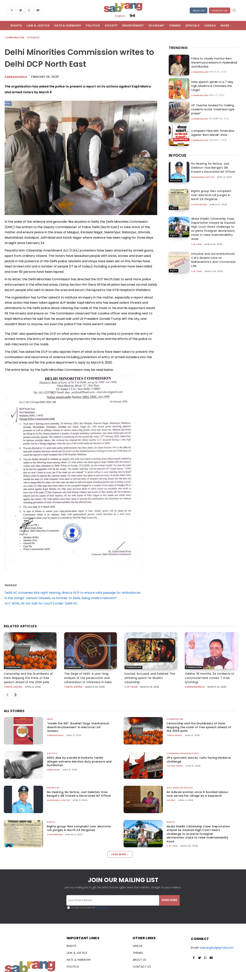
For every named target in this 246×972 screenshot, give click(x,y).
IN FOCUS (177, 155)
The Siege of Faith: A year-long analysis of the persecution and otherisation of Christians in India (88, 678)
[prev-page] (7, 695)
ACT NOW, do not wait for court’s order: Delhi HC (41, 603)
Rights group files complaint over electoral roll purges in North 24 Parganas (211, 195)
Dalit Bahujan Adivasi (180, 787)
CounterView (199, 204)
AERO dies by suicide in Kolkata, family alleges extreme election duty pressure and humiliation (79, 761)
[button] (234, 10)
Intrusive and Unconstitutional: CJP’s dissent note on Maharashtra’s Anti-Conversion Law (213, 260)
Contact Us (219, 10)
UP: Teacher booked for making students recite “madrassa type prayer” (212, 109)
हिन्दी (132, 16)
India (50, 719)
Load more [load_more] (119, 854)
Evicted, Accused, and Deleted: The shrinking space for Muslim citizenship (150, 678)
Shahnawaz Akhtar (202, 177)
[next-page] (15, 695)
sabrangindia (195, 686)
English (120, 16)
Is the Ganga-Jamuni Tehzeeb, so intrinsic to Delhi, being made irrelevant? (61, 598)
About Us (198, 10)
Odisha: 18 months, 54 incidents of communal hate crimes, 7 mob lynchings (209, 678)
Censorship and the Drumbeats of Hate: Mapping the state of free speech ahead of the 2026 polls (28, 678)
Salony (171, 800)
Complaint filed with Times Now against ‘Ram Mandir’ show (212, 133)
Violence (33, 38)
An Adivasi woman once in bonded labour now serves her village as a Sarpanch (197, 794)
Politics (52, 753)
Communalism (14, 38)
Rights (173, 208)
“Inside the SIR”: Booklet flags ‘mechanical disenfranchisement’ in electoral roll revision (78, 727)
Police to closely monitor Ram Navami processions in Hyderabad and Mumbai (214, 62)
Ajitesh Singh (175, 765)
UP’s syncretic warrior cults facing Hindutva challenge (199, 759)
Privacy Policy (102, 907)
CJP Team (196, 244)
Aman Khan (53, 769)
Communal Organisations (183, 753)
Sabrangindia (16, 77)
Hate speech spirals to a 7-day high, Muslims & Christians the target (212, 86)
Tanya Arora (13, 686)
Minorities (175, 180)
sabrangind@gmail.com (216, 948)
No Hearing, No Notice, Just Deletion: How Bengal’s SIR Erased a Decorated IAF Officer (213, 168)
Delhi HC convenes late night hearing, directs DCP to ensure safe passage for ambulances (72, 592)
